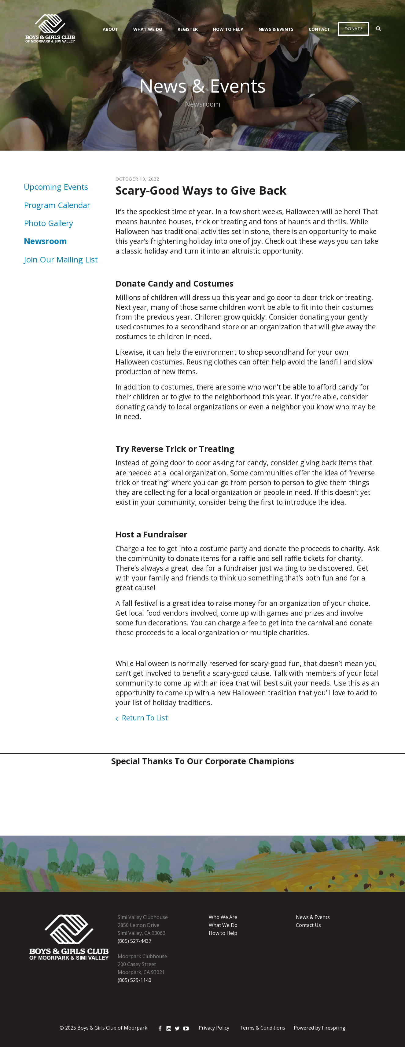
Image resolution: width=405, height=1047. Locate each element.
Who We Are (223, 917)
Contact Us (308, 925)
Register (188, 29)
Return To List (144, 718)
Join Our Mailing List (61, 259)
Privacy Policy (214, 1027)
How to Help (223, 933)
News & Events (276, 29)
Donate (353, 28)
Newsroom (45, 241)
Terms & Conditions (262, 1027)
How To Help (228, 29)
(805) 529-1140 (134, 980)
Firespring (333, 1027)
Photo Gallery (48, 223)
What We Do (147, 29)
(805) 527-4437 (134, 941)
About (110, 29)
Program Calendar (57, 205)
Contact (319, 29)
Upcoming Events (56, 186)
